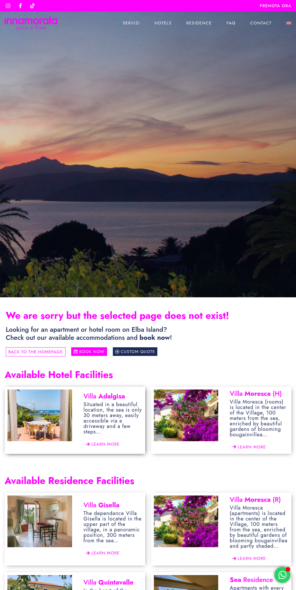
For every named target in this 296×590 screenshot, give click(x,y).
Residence (199, 23)
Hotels (163, 23)
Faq (231, 23)
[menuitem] (288, 23)
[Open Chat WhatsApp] (282, 575)
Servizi (131, 23)
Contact (261, 23)
